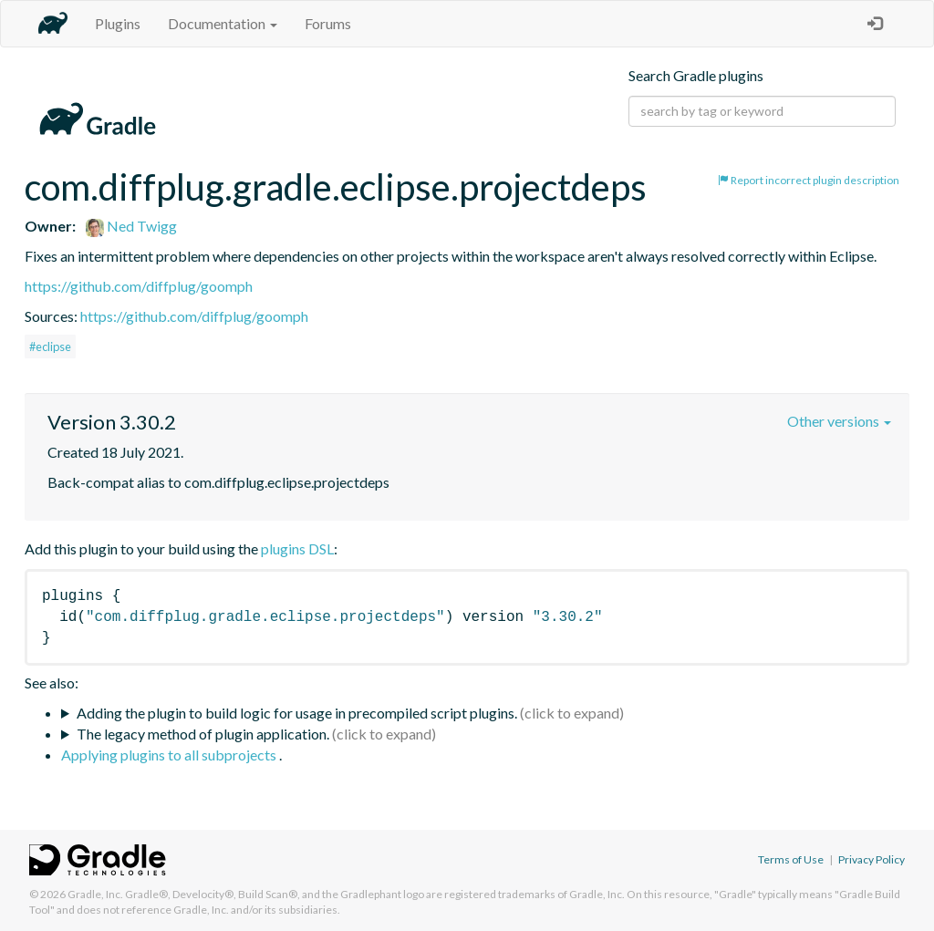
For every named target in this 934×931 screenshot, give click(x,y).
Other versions (839, 420)
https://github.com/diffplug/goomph (139, 286)
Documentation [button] (222, 23)
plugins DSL (297, 548)
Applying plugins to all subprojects (170, 754)
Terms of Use (791, 859)
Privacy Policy (871, 859)
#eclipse (50, 346)
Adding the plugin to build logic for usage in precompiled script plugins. (297, 712)
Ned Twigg (131, 225)
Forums (328, 23)
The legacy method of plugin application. (203, 733)
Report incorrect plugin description (808, 180)
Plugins (117, 23)
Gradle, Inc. (95, 894)
